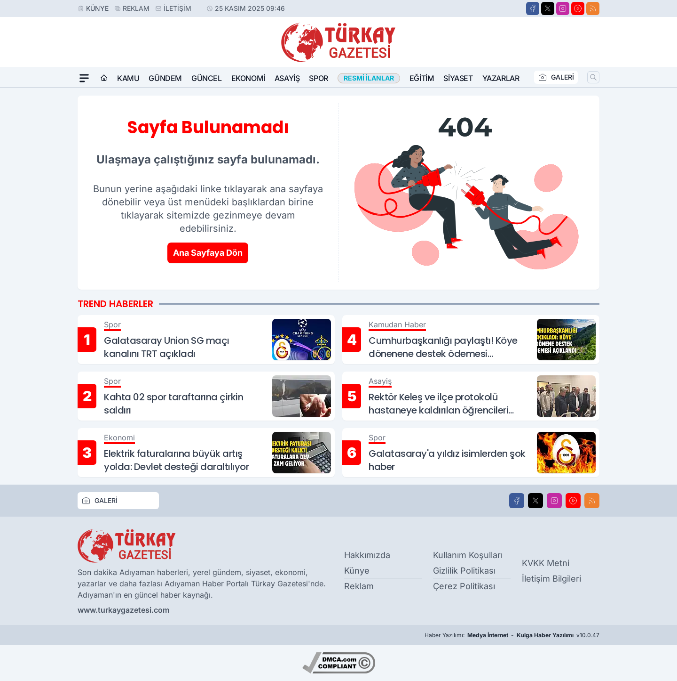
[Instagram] (562, 8)
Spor (318, 78)
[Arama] (593, 77)
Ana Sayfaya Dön (208, 253)
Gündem (165, 78)
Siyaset (457, 78)
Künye (97, 8)
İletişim (177, 8)
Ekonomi (248, 78)
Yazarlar (501, 78)
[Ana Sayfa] (104, 78)
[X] (547, 8)
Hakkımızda (367, 555)
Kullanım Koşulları (468, 555)
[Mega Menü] (84, 78)
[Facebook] (532, 8)
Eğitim (421, 78)
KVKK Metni (545, 563)
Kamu (128, 78)
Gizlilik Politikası (464, 571)
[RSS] (592, 8)
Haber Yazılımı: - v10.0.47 (512, 635)
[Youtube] (577, 8)
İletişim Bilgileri (551, 579)
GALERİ (556, 77)
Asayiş (287, 78)
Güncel (206, 78)
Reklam (136, 8)
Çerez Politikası (464, 586)
